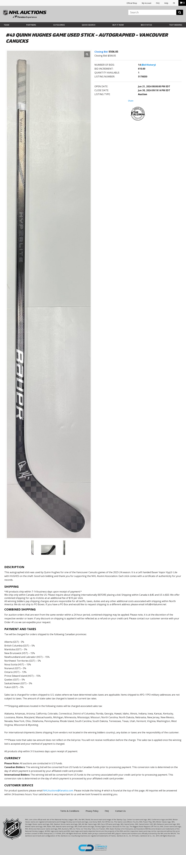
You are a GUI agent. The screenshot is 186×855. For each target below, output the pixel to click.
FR (174, 3)
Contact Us (120, 811)
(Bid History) (148, 64)
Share (130, 100)
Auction (142, 94)
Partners (31, 25)
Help (166, 3)
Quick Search (88, 25)
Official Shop (132, 3)
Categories (59, 25)
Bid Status (146, 25)
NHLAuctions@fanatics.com (58, 790)
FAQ (158, 3)
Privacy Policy (92, 811)
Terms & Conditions (69, 811)
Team (6, 25)
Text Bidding (175, 25)
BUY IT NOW (118, 25)
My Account (146, 3)
